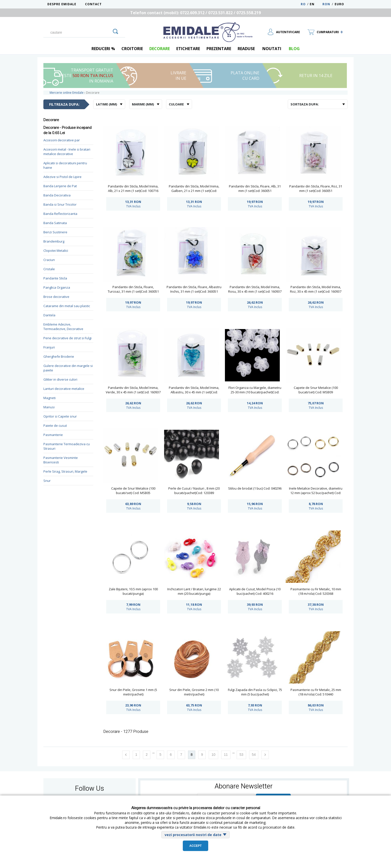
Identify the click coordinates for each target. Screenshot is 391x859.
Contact (93, 4)
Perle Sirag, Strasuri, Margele (65, 471)
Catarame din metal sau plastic (66, 306)
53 (241, 755)
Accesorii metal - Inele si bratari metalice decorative (66, 151)
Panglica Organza (56, 287)
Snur (47, 480)
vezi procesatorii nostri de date (193, 834)
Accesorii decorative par (61, 140)
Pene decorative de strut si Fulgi (67, 338)
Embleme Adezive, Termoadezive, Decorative (63, 326)
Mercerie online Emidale (67, 92)
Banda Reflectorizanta (60, 213)
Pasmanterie (53, 434)
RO (303, 4)
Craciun (49, 260)
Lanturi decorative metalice (63, 388)
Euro (339, 4)
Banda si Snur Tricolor (60, 204)
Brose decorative (56, 296)
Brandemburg (53, 241)
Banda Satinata (55, 223)
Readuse (246, 48)
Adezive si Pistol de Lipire (62, 176)
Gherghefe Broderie (58, 356)
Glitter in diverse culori (60, 379)
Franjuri (49, 347)
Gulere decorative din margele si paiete (68, 367)
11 (226, 755)
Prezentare (218, 48)
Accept (195, 846)
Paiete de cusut (55, 425)
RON (326, 4)
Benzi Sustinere (55, 232)
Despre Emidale (61, 4)
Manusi (49, 407)
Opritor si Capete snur (60, 416)
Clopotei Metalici (55, 250)
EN (315, 4)
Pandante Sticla (55, 278)
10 (213, 755)
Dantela (49, 315)
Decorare (159, 48)
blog (294, 48)
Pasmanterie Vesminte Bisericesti (60, 459)
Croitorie (132, 48)
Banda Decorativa (57, 195)
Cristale (49, 269)
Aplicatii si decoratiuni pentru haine (65, 165)
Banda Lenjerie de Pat (60, 186)
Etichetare (188, 48)
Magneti (49, 398)
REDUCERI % (103, 48)
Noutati (271, 48)
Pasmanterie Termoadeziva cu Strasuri (66, 446)
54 (254, 755)
